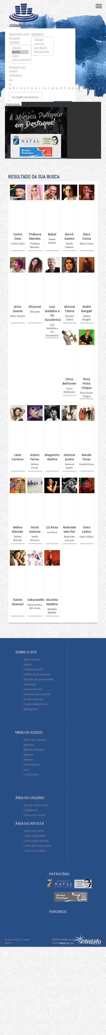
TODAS (20, 48)
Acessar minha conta (36, 805)
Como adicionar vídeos (37, 845)
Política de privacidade (37, 674)
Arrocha (42, 44)
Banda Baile (42, 52)
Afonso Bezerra (20, 60)
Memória (29, 744)
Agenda (28, 754)
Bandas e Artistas (34, 749)
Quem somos (32, 659)
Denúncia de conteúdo (37, 694)
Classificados (31, 774)
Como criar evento (35, 815)
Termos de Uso (33, 689)
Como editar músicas (36, 841)
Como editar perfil (34, 836)
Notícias (28, 759)
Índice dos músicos (35, 740)
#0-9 (10, 82)
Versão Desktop (12, 939)
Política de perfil (33, 669)
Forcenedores (32, 764)
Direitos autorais (33, 699)
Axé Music (42, 48)
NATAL (20, 52)
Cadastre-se (31, 810)
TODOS (42, 40)
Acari (20, 56)
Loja (26, 769)
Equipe (28, 664)
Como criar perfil (34, 831)
